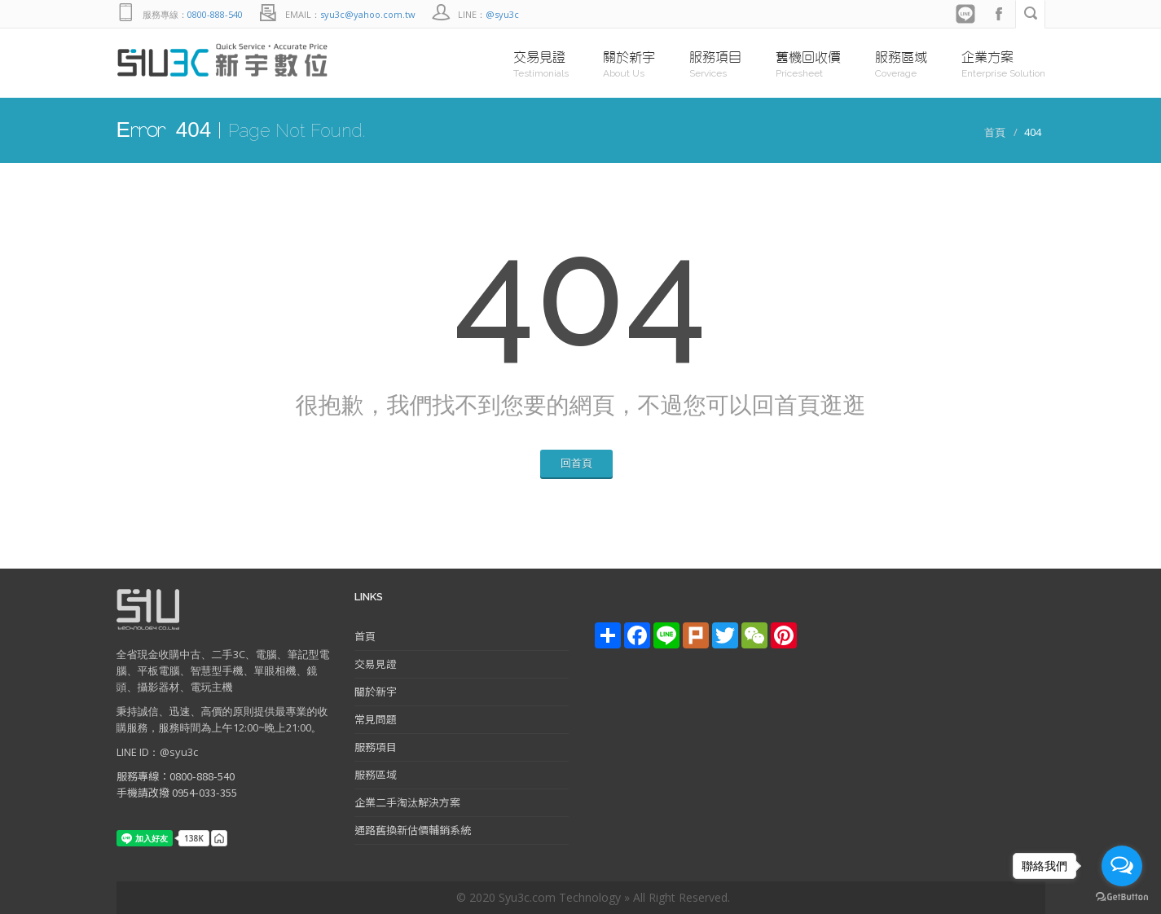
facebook (999, 14)
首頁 (994, 132)
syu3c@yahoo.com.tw (368, 14)
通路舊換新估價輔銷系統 (412, 829)
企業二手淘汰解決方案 (407, 802)
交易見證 (375, 663)
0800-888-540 (215, 14)
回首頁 (576, 462)
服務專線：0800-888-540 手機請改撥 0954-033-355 (177, 784)
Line (966, 14)
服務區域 (375, 774)
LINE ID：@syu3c (157, 752)
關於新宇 (375, 691)
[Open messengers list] (1122, 866)
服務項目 (375, 746)
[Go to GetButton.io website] (1122, 897)
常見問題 (375, 719)
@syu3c (502, 14)
